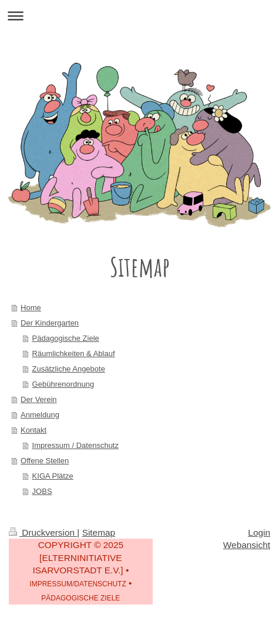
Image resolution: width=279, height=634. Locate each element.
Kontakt (33, 430)
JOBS (42, 491)
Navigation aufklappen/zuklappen (139, 15)
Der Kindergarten (50, 322)
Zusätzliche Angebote (68, 368)
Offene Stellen (45, 460)
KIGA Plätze (52, 476)
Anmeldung (40, 414)
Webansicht (246, 545)
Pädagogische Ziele (65, 338)
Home (31, 307)
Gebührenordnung (63, 384)
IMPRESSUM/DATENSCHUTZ (77, 584)
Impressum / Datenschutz (75, 445)
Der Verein (38, 399)
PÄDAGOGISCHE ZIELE (80, 598)
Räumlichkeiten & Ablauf (73, 353)
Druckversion (43, 532)
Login (259, 532)
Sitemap (98, 532)
